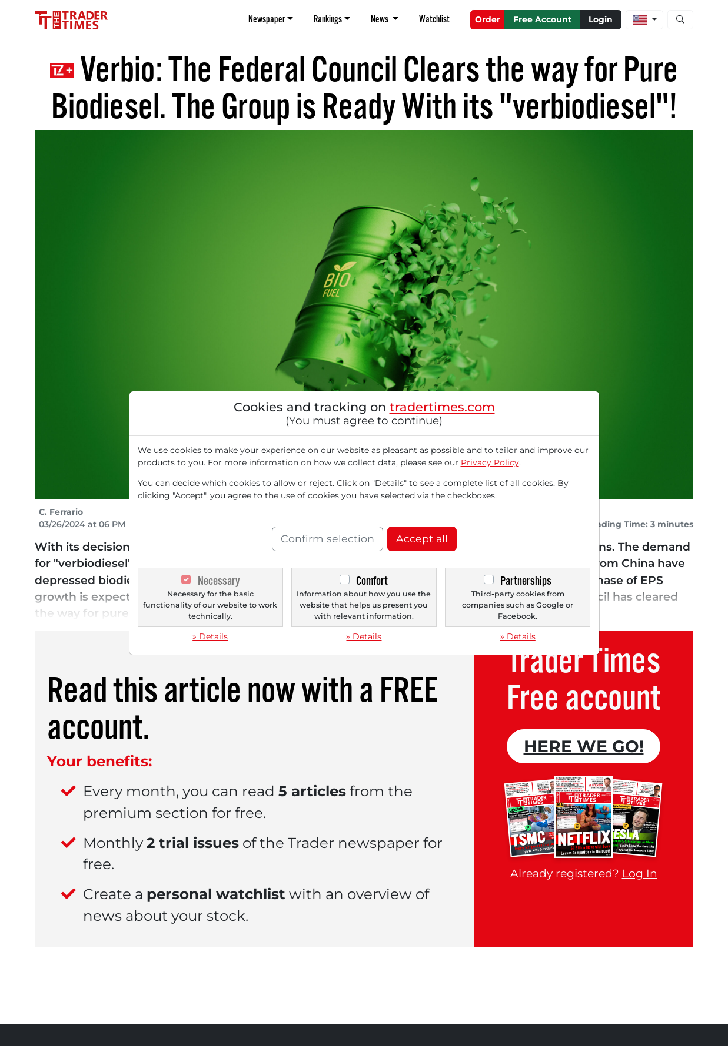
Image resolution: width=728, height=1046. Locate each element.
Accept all (422, 538)
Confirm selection (327, 538)
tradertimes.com (442, 407)
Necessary (219, 581)
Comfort (372, 581)
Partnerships (525, 581)
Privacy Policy (490, 462)
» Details (210, 636)
